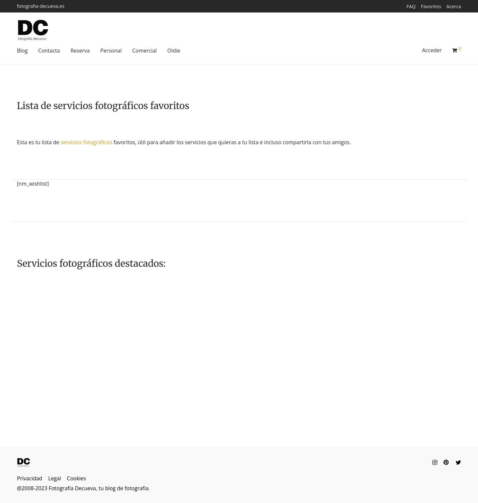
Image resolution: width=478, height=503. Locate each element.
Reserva (80, 50)
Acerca (453, 6)
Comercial (144, 50)
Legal (54, 478)
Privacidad (29, 478)
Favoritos (431, 6)
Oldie (173, 50)
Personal (111, 50)
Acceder (432, 50)
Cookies (76, 478)
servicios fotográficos (86, 142)
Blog (22, 50)
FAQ (411, 6)
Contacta (49, 50)
